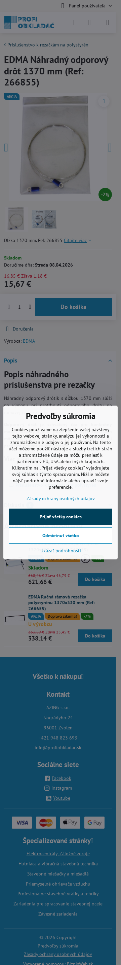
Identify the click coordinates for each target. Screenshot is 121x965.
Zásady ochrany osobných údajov (61, 498)
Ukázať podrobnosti (60, 551)
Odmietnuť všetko (60, 535)
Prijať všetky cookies (61, 517)
